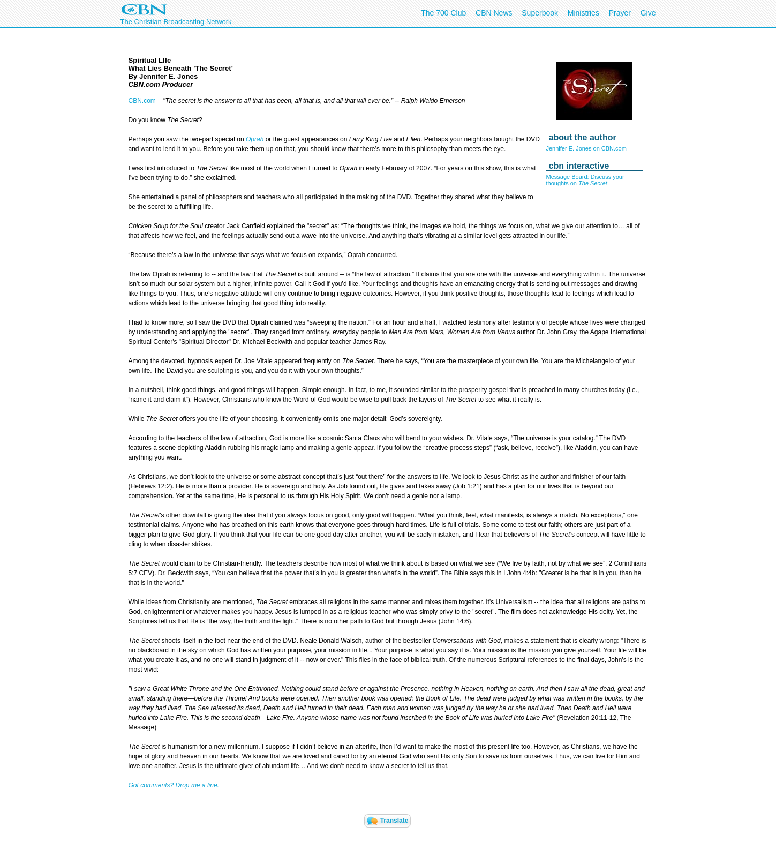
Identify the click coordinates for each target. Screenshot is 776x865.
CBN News (494, 13)
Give (648, 13)
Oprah (254, 139)
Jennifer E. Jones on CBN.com (586, 148)
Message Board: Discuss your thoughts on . (585, 180)
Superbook (540, 13)
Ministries (583, 13)
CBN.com (142, 100)
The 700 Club (443, 13)
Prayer (620, 13)
